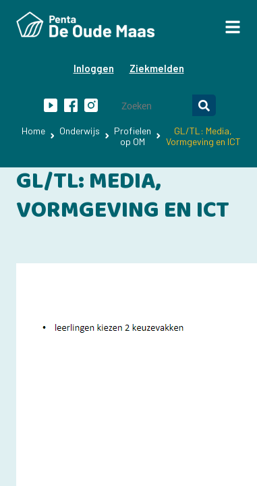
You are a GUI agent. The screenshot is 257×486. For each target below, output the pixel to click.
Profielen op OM (132, 136)
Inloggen (94, 68)
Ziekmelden (157, 68)
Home (33, 130)
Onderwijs (79, 130)
